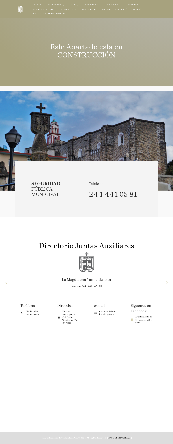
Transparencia (43, 9)
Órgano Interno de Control (122, 9)
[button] (6, 282)
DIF (73, 5)
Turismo (113, 5)
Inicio (37, 5)
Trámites (91, 5)
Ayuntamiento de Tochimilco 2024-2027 (143, 320)
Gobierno (55, 5)
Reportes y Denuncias (77, 9)
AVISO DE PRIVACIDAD (49, 14)
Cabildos (132, 5)
